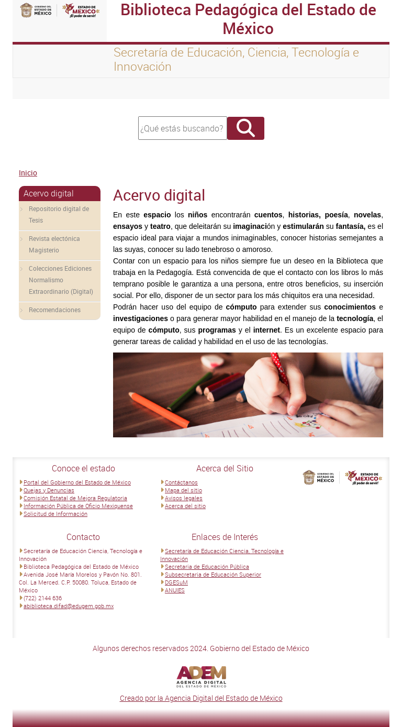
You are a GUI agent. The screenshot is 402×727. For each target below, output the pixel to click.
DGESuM (176, 582)
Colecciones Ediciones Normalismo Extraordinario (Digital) (61, 279)
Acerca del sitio (185, 506)
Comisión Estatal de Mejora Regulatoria (75, 498)
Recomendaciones (55, 309)
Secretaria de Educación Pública (207, 566)
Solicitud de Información (55, 513)
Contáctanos (181, 482)
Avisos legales (184, 498)
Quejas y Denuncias (49, 490)
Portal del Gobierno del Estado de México (77, 482)
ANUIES (175, 590)
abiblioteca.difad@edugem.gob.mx (69, 606)
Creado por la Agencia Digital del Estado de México (201, 698)
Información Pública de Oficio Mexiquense (78, 506)
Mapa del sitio (183, 490)
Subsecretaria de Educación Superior (213, 574)
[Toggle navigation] (33, 88)
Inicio (28, 173)
